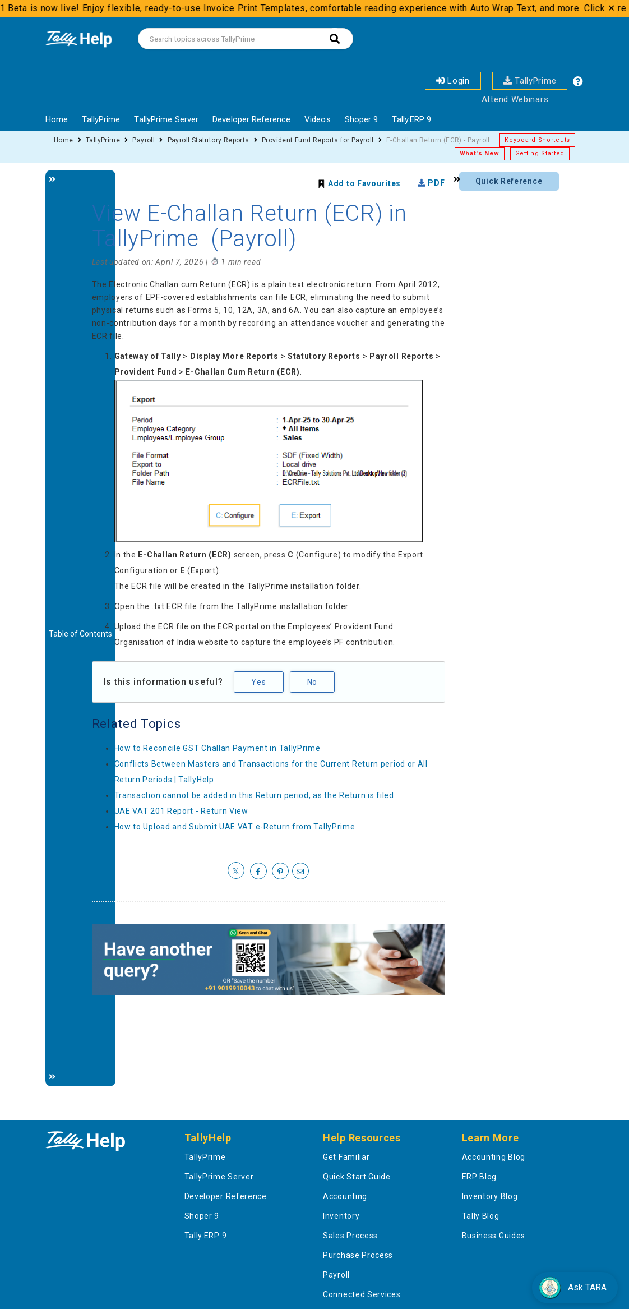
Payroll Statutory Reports (208, 140)
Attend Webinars (515, 99)
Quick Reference (509, 181)
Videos (317, 119)
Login (453, 81)
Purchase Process (358, 1255)
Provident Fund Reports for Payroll (318, 140)
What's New (479, 153)
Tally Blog (480, 1215)
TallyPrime (529, 81)
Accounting (345, 1196)
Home (56, 119)
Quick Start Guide (357, 1176)
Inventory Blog (490, 1196)
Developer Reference (251, 119)
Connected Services (362, 1294)
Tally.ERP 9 (411, 119)
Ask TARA (573, 1287)
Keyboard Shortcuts (537, 140)
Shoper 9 (361, 119)
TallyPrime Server (166, 119)
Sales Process (350, 1235)
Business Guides (494, 1235)
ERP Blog (479, 1176)
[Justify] (80, 628)
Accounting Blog (494, 1157)
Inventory (341, 1215)
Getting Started (540, 153)
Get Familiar (346, 1157)
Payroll (143, 140)
